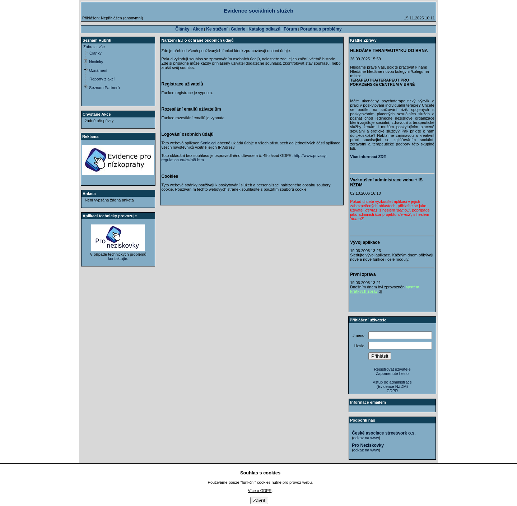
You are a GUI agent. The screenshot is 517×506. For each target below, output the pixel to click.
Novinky (96, 62)
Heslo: (359, 346)
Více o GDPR (259, 490)
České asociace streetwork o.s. (383, 433)
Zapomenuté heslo (392, 373)
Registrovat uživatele (392, 369)
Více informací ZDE (368, 156)
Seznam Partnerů (104, 87)
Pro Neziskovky (368, 445)
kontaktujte (117, 258)
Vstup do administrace (392, 382)
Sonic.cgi (208, 143)
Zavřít (259, 500)
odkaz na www (366, 438)
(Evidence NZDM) (392, 386)
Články (95, 53)
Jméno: (359, 335)
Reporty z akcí (102, 79)
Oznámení (98, 70)
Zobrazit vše (94, 47)
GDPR (392, 391)
